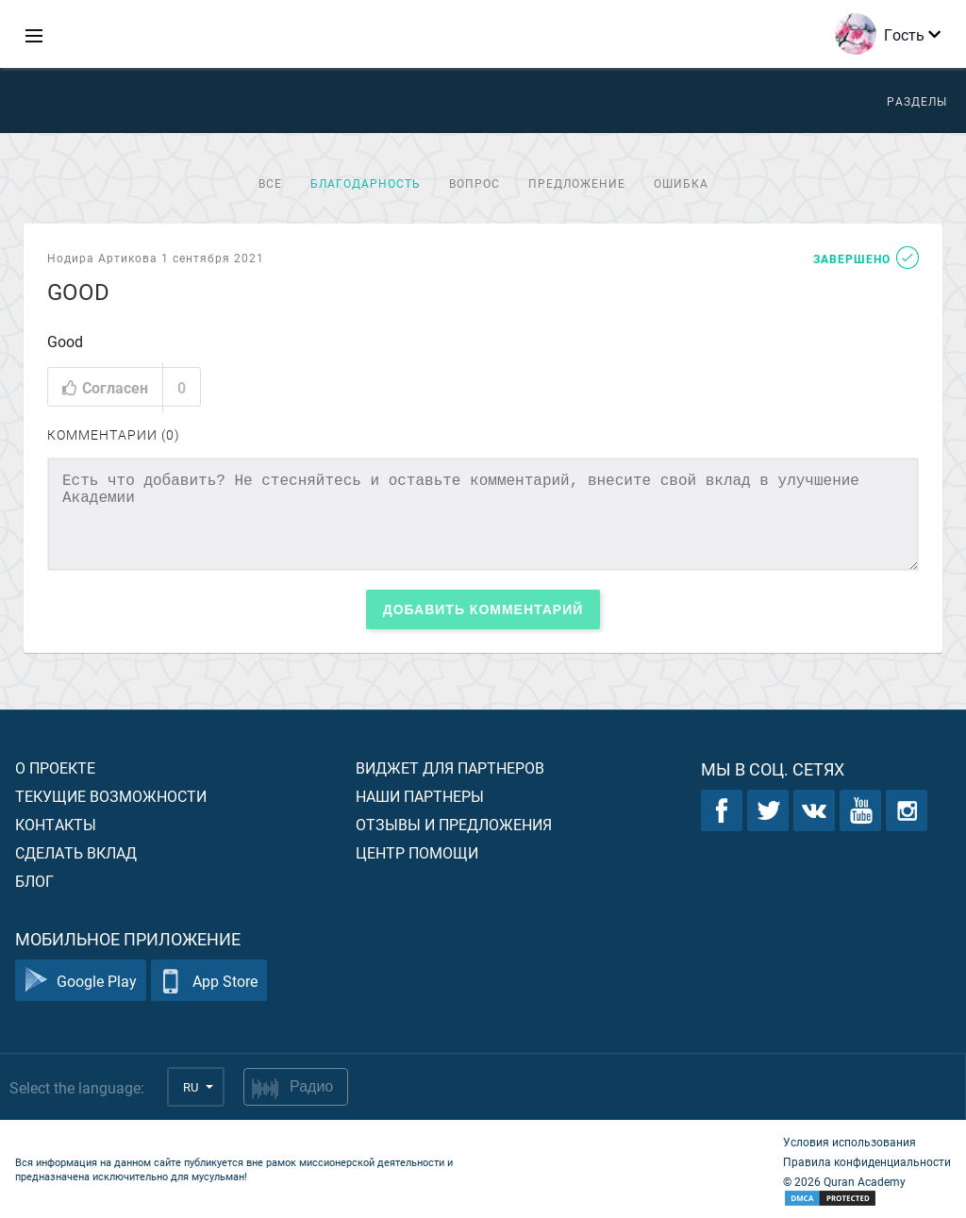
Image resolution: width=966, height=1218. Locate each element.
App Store (209, 980)
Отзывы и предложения (454, 824)
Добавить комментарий (483, 609)
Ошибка (681, 183)
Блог (34, 881)
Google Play (81, 980)
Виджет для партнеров (450, 767)
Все (270, 183)
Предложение (576, 183)
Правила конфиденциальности (867, 1161)
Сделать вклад (76, 852)
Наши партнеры (420, 796)
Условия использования (849, 1141)
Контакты (55, 824)
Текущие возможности (111, 796)
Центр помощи (417, 852)
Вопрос (474, 183)
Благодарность (365, 183)
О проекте (55, 767)
